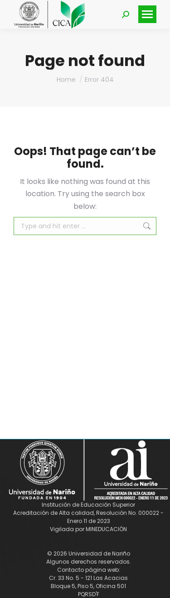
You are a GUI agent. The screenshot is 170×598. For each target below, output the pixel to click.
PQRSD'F (88, 594)
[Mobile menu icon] (147, 14)
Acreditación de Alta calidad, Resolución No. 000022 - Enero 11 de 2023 (88, 517)
